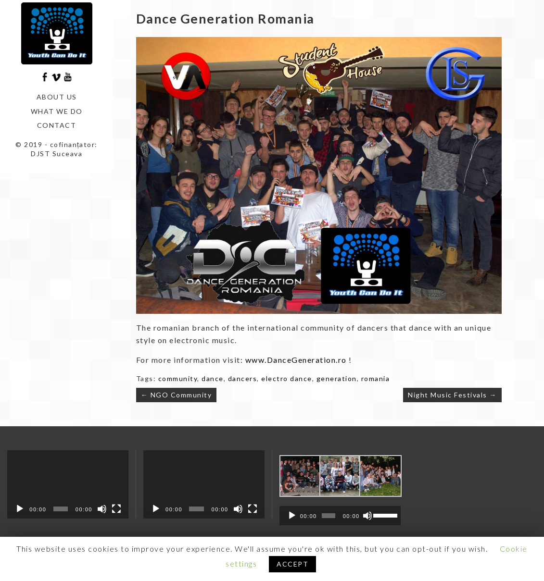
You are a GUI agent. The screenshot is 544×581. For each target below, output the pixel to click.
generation (336, 378)
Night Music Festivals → (452, 395)
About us (57, 97)
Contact (56, 125)
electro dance (286, 378)
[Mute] (102, 509)
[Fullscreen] (116, 509)
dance (213, 378)
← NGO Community (176, 395)
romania (375, 378)
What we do (57, 111)
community (178, 378)
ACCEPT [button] (292, 564)
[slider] (328, 515)
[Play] (20, 509)
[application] (67, 484)
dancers (242, 378)
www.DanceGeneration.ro (296, 359)
